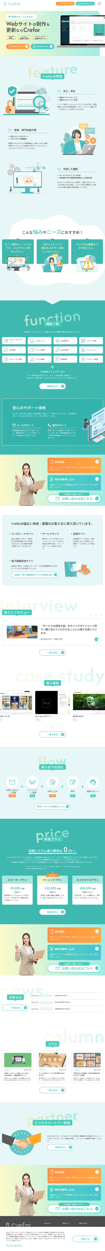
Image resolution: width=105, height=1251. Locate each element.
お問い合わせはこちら (74, 498)
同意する (85, 1238)
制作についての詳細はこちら (51, 806)
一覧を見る (52, 652)
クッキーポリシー (14, 1245)
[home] (12, 3)
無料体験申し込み (85, 4)
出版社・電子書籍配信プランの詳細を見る (33, 574)
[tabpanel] (52, 632)
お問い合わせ (83, 1225)
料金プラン (66, 1225)
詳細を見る (52, 386)
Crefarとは (47, 1225)
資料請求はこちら (65, 4)
